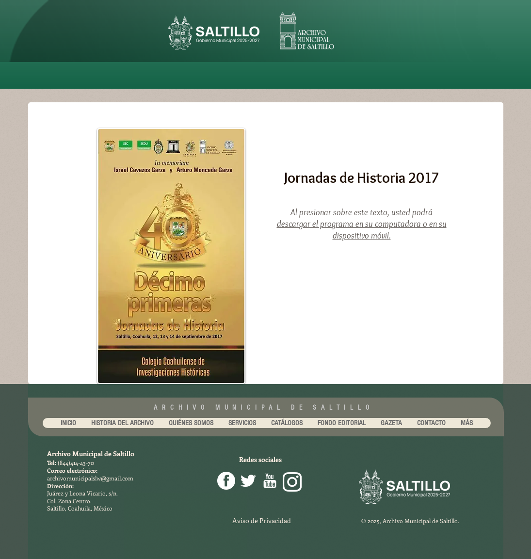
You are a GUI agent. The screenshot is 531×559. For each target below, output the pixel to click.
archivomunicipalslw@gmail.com (90, 478)
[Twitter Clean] (248, 481)
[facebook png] (226, 481)
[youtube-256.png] (270, 481)
